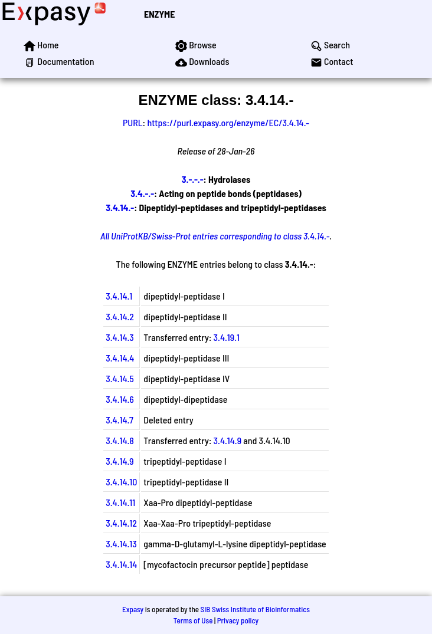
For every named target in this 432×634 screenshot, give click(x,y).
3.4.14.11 (120, 502)
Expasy (132, 609)
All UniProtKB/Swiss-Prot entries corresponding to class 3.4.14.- (214, 235)
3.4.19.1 (227, 337)
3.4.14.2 (120, 316)
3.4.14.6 (120, 399)
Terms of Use (193, 620)
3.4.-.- (142, 193)
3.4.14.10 (121, 481)
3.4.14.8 (120, 440)
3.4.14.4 (120, 357)
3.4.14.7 (119, 419)
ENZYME (159, 13)
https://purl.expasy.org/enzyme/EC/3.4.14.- (228, 122)
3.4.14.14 (121, 564)
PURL (133, 122)
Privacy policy (237, 620)
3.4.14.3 (120, 337)
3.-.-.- (193, 179)
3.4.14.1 (119, 295)
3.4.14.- (120, 207)
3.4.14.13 (121, 543)
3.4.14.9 (227, 440)
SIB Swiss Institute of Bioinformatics (255, 609)
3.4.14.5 (120, 378)
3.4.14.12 (121, 522)
